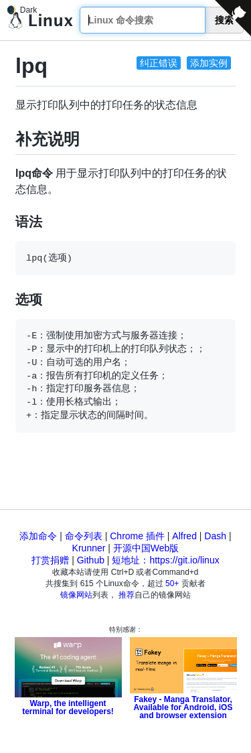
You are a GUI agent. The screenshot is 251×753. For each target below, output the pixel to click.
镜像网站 (76, 595)
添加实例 (209, 63)
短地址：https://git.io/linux (165, 560)
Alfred (184, 536)
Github (90, 560)
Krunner (89, 548)
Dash (215, 536)
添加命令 (38, 536)
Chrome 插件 (137, 536)
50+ (172, 583)
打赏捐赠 (50, 560)
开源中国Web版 (146, 548)
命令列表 (83, 536)
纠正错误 (158, 63)
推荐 (126, 595)
